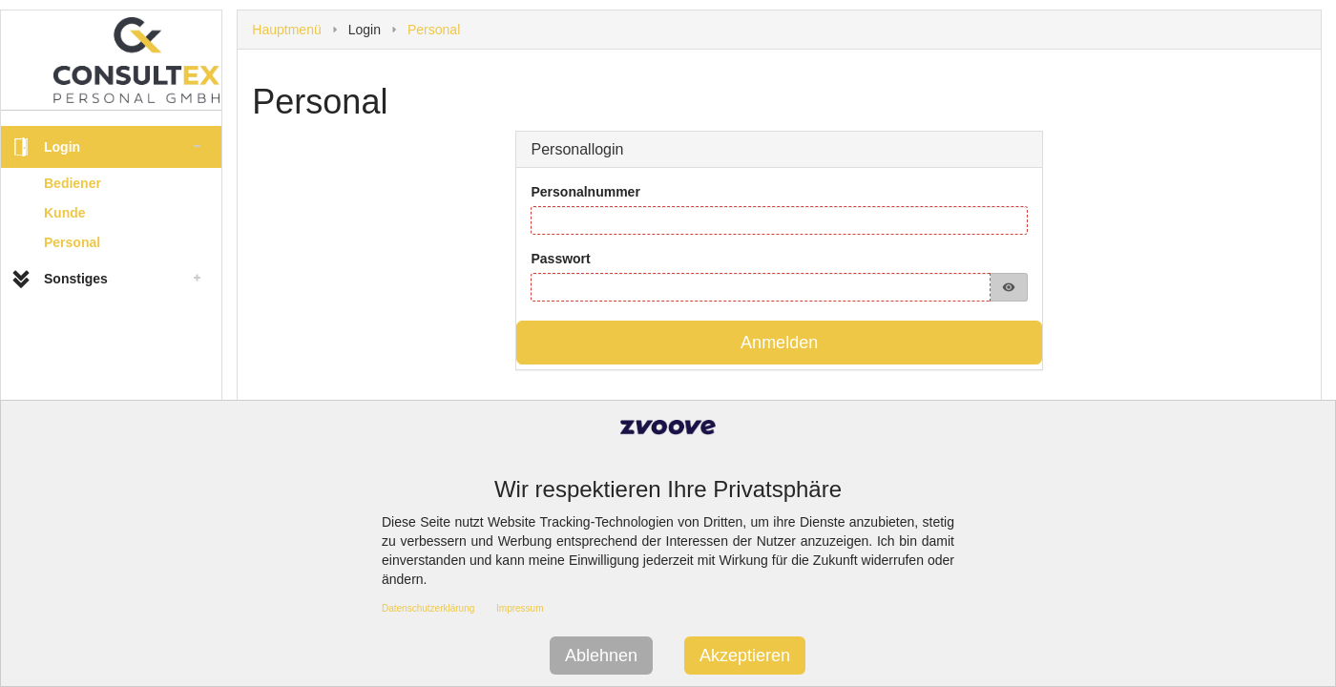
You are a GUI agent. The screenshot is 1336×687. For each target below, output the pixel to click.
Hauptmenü (286, 29)
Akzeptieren (744, 655)
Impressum (519, 608)
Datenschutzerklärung (428, 608)
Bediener (72, 183)
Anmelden (779, 342)
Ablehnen (601, 655)
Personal (72, 242)
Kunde (65, 212)
